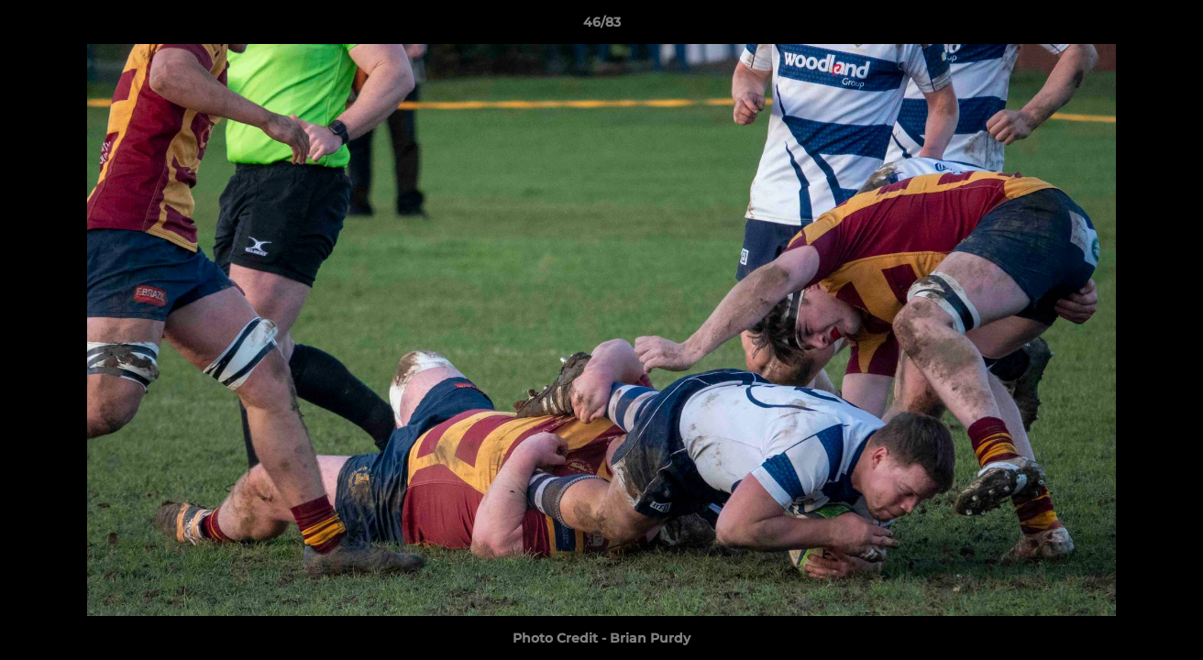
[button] (1170, 26)
